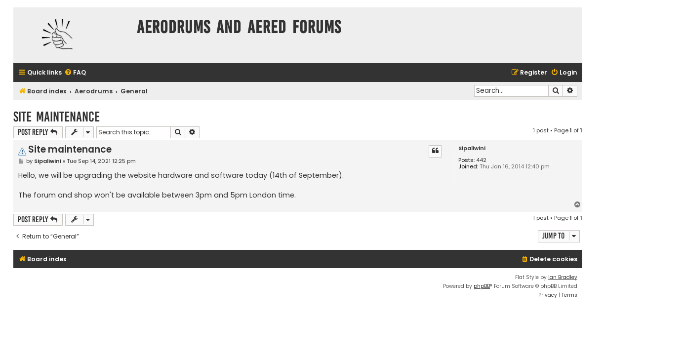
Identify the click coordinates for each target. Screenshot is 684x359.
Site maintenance (56, 116)
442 (481, 160)
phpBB (482, 286)
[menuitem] (75, 73)
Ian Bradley (562, 277)
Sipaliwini (471, 148)
